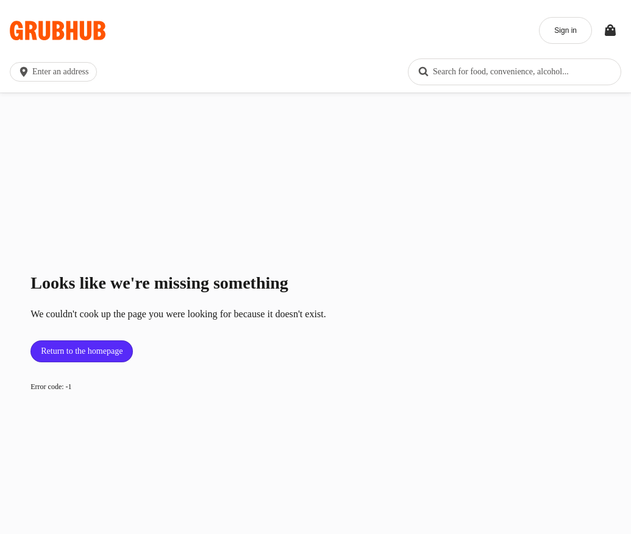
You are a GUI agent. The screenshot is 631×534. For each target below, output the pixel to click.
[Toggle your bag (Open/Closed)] (610, 30)
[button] (56, 72)
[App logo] (57, 31)
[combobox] (514, 71)
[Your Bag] (610, 30)
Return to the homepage (82, 351)
